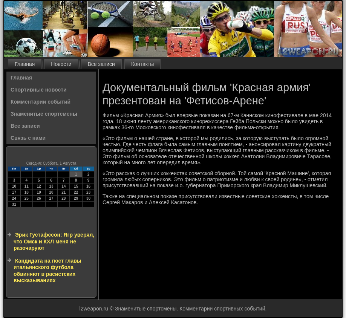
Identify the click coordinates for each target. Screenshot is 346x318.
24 (14, 198)
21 (63, 192)
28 (63, 198)
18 (26, 192)
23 (88, 192)
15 (76, 186)
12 (39, 186)
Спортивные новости (39, 90)
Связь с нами (28, 138)
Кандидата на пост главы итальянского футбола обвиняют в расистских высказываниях (47, 271)
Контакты (142, 64)
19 (39, 192)
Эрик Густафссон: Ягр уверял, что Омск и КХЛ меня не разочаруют (54, 241)
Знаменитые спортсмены (44, 114)
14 (63, 186)
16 (88, 186)
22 (76, 192)
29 (76, 198)
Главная (25, 64)
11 (26, 186)
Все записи (101, 64)
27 (51, 198)
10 (14, 186)
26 (39, 198)
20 (51, 192)
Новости (61, 64)
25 (26, 198)
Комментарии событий (40, 102)
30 (88, 198)
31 (14, 204)
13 (51, 186)
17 (14, 192)
